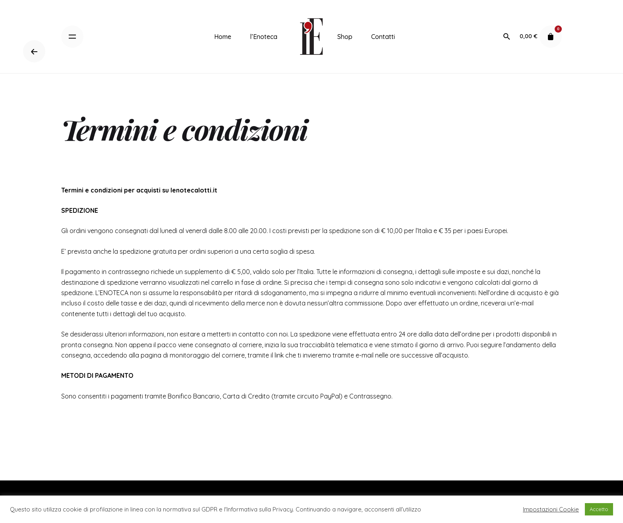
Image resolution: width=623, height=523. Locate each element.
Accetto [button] (599, 509)
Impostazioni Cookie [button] (551, 509)
